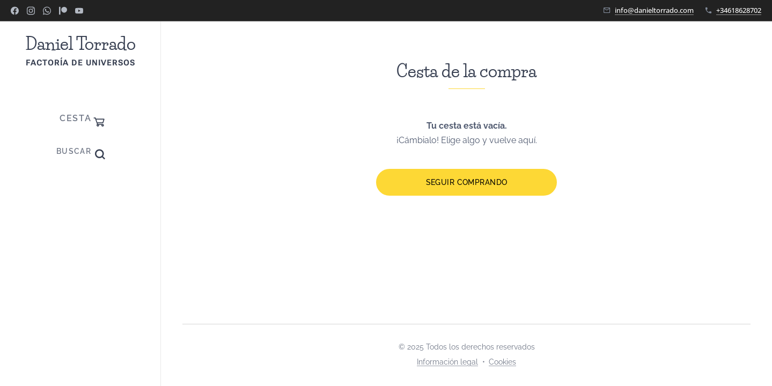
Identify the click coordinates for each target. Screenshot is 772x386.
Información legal (447, 362)
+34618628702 (738, 10)
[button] (80, 151)
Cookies (502, 362)
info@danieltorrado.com (654, 10)
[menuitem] (80, 195)
